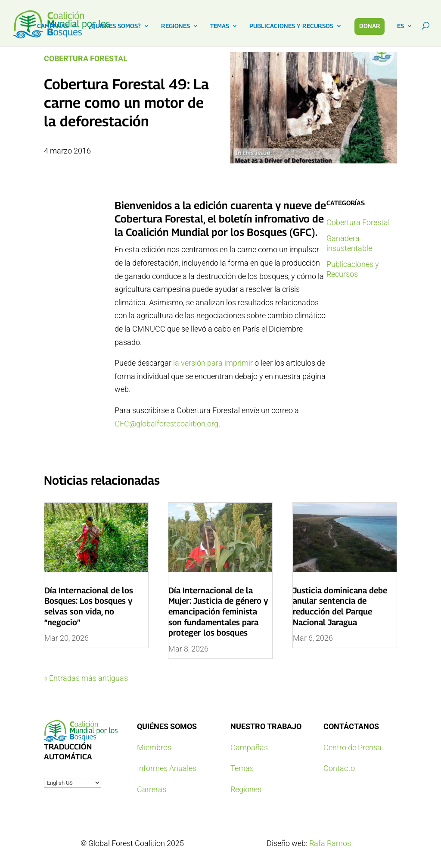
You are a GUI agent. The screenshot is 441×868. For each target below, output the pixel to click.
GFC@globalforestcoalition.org (166, 423)
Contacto (339, 768)
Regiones (245, 789)
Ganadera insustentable (349, 243)
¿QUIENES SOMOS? (115, 26)
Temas (242, 768)
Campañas (249, 747)
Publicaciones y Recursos (352, 269)
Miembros (154, 747)
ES (400, 26)
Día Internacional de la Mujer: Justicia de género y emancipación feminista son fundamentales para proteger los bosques (218, 612)
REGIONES (175, 26)
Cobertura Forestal (85, 58)
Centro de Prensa (352, 747)
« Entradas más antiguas (86, 678)
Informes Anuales (166, 768)
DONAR (369, 25)
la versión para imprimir (214, 362)
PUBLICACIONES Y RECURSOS (291, 26)
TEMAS (219, 26)
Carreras (151, 789)
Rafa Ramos (330, 843)
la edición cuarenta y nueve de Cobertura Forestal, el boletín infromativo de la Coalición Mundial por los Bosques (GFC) (220, 218)
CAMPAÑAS (52, 26)
